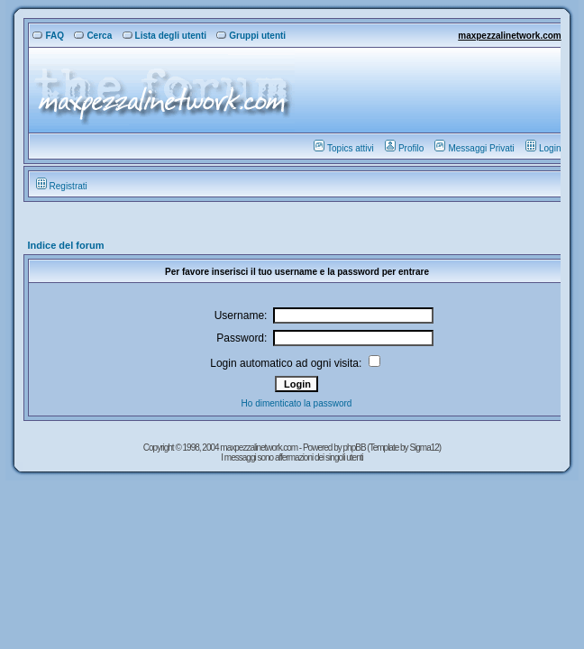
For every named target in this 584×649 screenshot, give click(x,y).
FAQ (48, 36)
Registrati (61, 186)
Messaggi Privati (474, 148)
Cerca (93, 36)
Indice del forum (65, 245)
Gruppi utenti (251, 36)
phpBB (355, 447)
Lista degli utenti (164, 36)
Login (543, 148)
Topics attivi (344, 148)
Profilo (404, 148)
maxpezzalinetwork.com (509, 36)
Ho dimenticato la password (297, 403)
